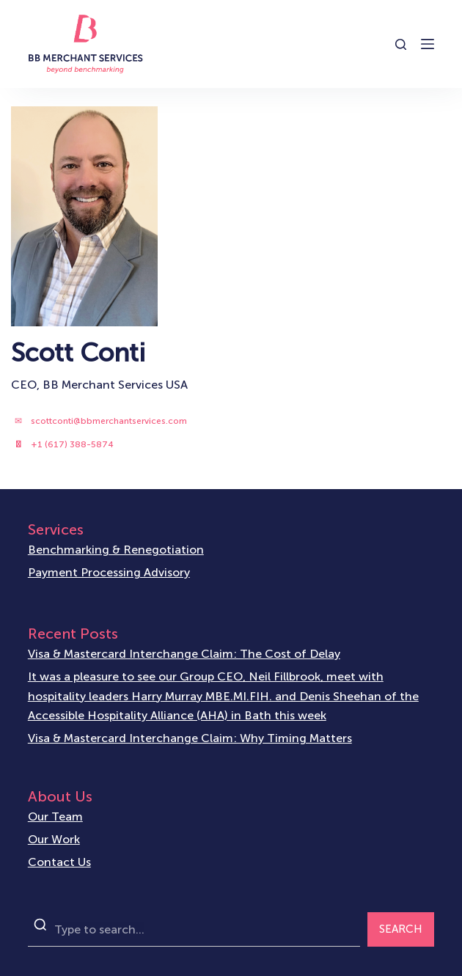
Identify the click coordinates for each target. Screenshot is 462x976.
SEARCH (400, 929)
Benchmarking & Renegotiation (116, 550)
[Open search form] (400, 44)
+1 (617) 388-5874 (72, 444)
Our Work (54, 839)
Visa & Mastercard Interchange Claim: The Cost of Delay (184, 654)
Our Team (55, 816)
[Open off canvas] (427, 44)
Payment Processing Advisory (109, 572)
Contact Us (59, 862)
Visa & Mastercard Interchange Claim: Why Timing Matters (190, 738)
